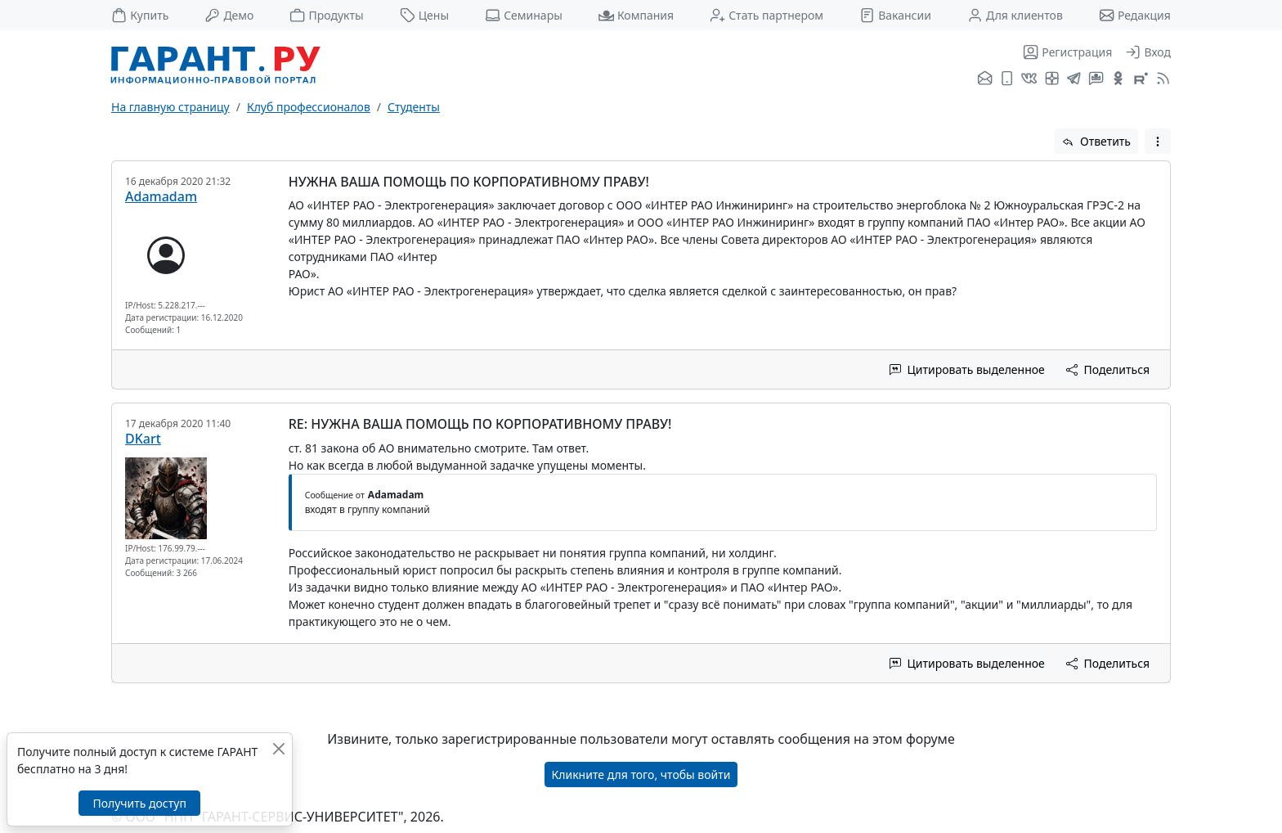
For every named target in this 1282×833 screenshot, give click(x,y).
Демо (228, 15)
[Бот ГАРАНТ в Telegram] (1096, 79)
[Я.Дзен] (1052, 79)
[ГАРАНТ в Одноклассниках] (1118, 79)
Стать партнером (766, 15)
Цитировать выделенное (967, 369)
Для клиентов (1015, 15)
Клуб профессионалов (308, 107)
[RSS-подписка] (1161, 79)
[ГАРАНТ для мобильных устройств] (1007, 79)
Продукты (326, 15)
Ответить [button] (1096, 141)
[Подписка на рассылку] (985, 79)
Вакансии (895, 15)
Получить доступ (139, 803)
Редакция (1135, 15)
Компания (636, 15)
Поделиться (1108, 369)
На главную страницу (170, 107)
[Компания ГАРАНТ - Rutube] (1141, 79)
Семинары (524, 15)
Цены (425, 15)
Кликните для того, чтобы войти (641, 774)
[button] (1158, 141)
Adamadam (161, 196)
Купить (139, 15)
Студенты (414, 107)
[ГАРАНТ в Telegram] (1074, 79)
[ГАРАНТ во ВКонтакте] (1029, 79)
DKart (143, 439)
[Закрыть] (278, 748)
